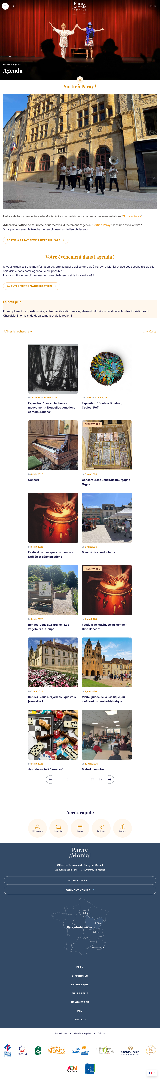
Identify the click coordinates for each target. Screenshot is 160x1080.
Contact (80, 1019)
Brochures (80, 975)
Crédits (101, 1033)
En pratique (80, 984)
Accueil (6, 64)
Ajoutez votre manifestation (31, 286)
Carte (151, 331)
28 (100, 779)
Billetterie (80, 993)
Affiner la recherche (18, 331)
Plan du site (61, 1033)
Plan (79, 967)
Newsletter (80, 1002)
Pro (80, 1010)
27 (92, 779)
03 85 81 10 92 (80, 880)
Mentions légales (82, 1033)
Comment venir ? (80, 890)
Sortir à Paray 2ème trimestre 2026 (36, 240)
